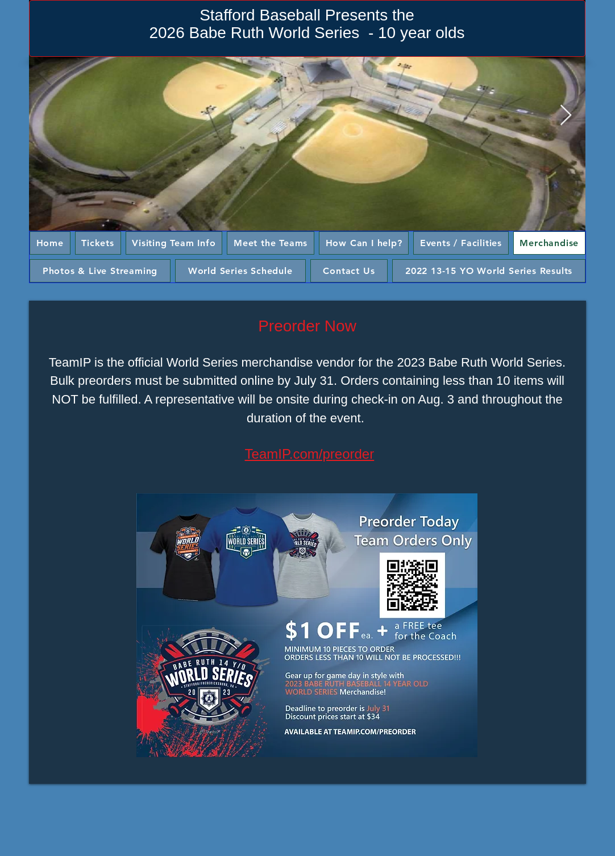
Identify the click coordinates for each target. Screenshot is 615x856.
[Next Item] (565, 116)
